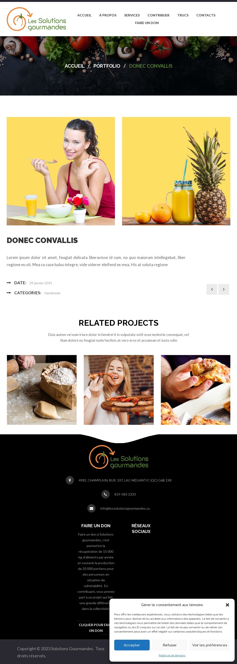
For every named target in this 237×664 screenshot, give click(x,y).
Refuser (170, 645)
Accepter (132, 645)
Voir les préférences (209, 645)
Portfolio (107, 66)
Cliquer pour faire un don (96, 628)
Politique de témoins (172, 655)
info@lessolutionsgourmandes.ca (125, 508)
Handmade (52, 293)
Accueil (74, 66)
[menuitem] (84, 15)
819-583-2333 (125, 494)
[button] (227, 605)
